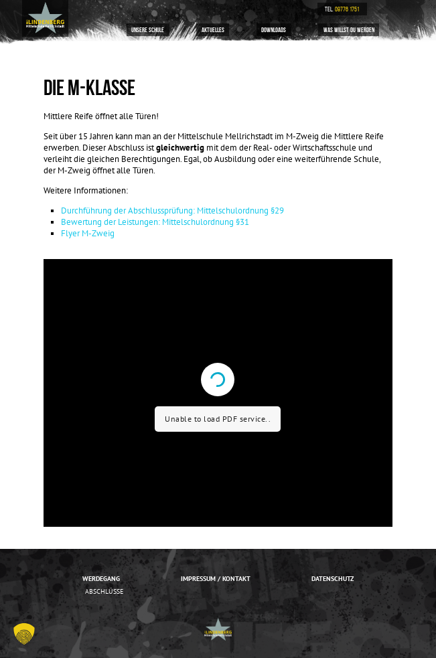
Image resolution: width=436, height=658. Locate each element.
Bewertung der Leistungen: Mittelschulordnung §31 (155, 222)
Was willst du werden (348, 29)
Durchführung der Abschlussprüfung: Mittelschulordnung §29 (172, 210)
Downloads (273, 29)
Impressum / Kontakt (215, 578)
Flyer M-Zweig (88, 233)
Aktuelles (213, 29)
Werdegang (101, 578)
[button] (24, 634)
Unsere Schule (147, 29)
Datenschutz (332, 578)
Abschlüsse (104, 591)
